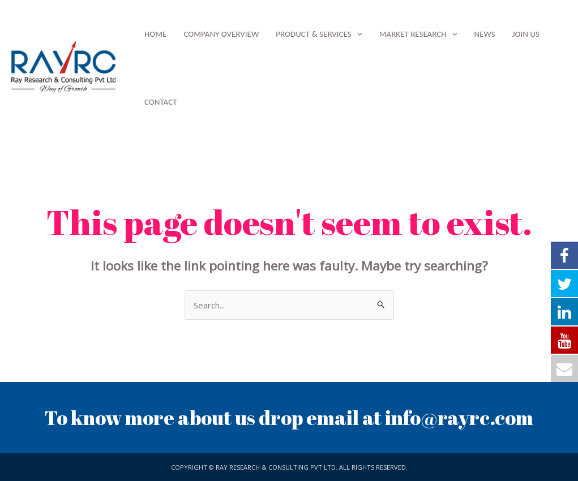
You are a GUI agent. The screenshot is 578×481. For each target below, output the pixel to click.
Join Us (526, 34)
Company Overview (221, 34)
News (484, 34)
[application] (357, 34)
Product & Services (319, 34)
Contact (160, 102)
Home (155, 34)
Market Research (418, 34)
